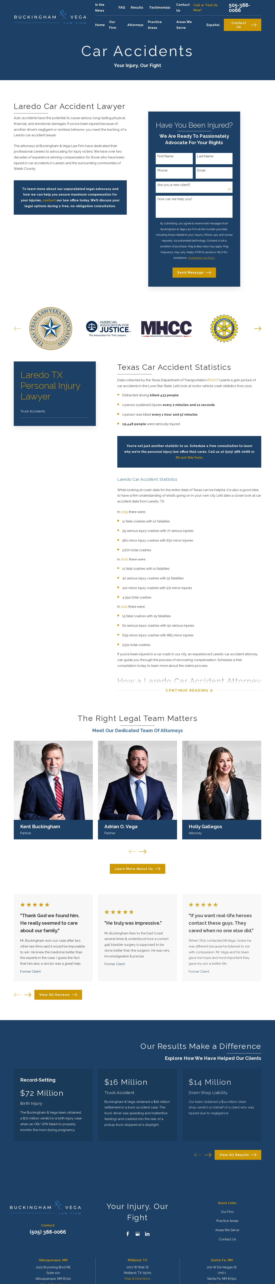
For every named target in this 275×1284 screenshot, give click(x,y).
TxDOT (213, 380)
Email (201, 170)
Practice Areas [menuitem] (155, 25)
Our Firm (227, 1212)
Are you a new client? (173, 185)
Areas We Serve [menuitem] (184, 25)
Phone (162, 170)
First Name (165, 156)
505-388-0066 (239, 8)
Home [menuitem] (100, 25)
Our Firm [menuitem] (112, 25)
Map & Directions (137, 1279)
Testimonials (159, 7)
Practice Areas (227, 1221)
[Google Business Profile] (137, 1234)
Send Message (194, 272)
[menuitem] (54, 411)
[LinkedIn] (147, 1234)
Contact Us (244, 25)
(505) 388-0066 (48, 1232)
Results (137, 7)
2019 (125, 512)
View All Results (238, 1155)
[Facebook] (127, 1234)
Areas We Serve (227, 1230)
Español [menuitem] (213, 25)
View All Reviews (58, 995)
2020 (125, 559)
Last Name (205, 156)
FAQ (122, 7)
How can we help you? (174, 199)
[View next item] (27, 994)
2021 (124, 607)
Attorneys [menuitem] (135, 25)
